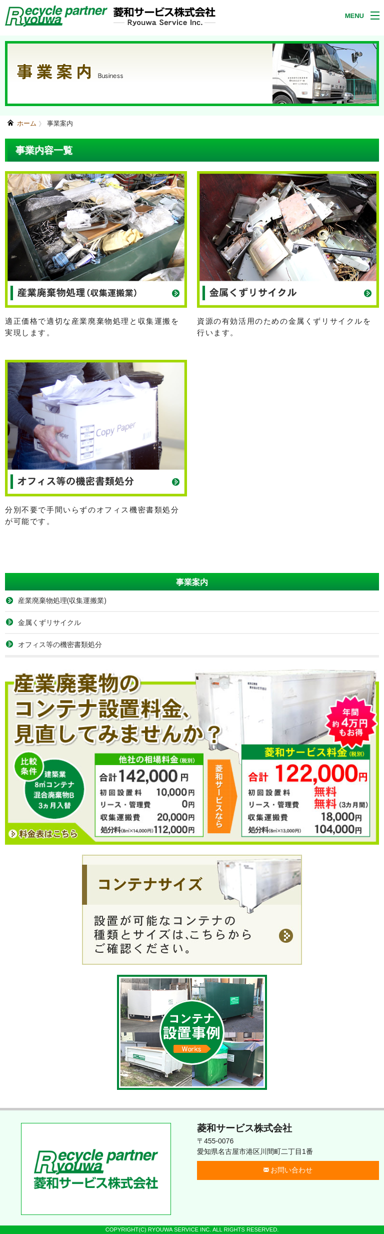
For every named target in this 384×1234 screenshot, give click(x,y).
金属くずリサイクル (49, 623)
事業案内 (60, 123)
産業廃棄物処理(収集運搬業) (62, 600)
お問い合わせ (288, 1170)
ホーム (26, 123)
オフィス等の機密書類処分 (60, 645)
